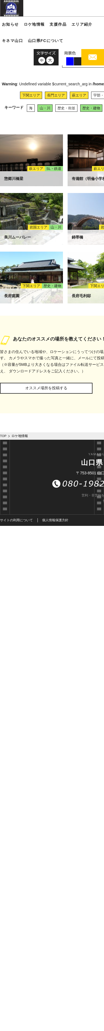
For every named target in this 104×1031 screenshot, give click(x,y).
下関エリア (31, 95)
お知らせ (10, 24)
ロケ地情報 (34, 24)
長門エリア (56, 95)
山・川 (45, 108)
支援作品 (58, 24)
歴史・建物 (91, 108)
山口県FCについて (45, 40)
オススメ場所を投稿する (46, 388)
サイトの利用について (16, 520)
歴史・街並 (66, 108)
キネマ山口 (12, 40)
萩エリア (79, 95)
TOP (3, 436)
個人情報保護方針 (55, 520)
